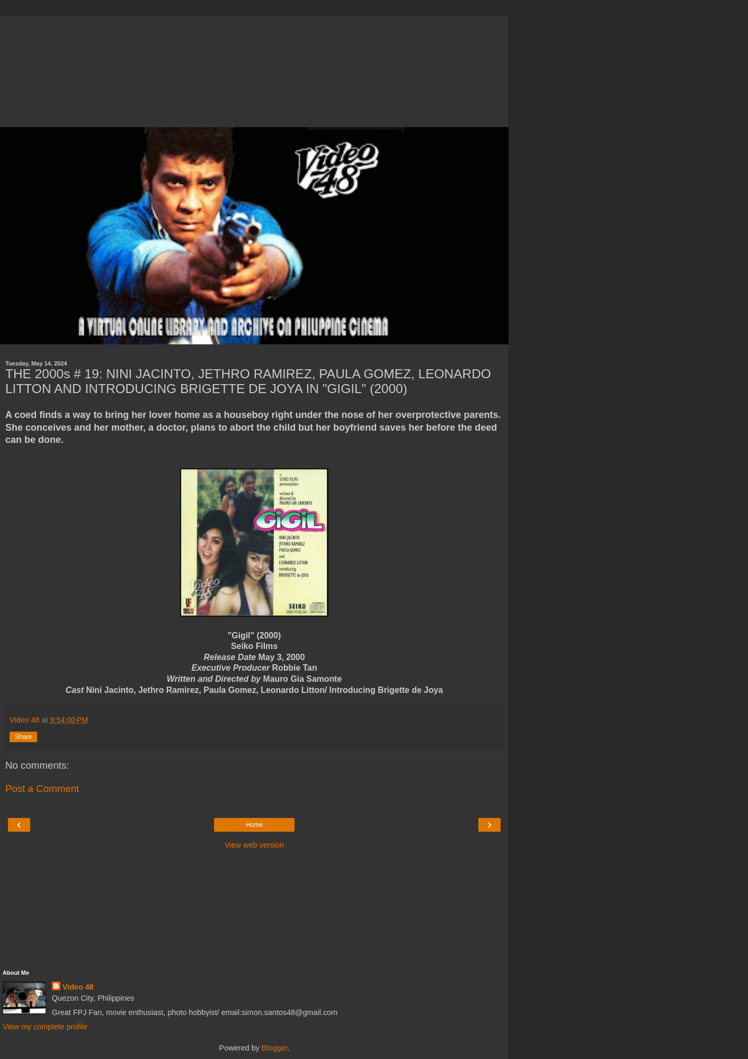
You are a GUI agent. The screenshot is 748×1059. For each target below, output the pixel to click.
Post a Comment (42, 788)
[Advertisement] (254, 69)
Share (23, 737)
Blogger (275, 1048)
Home (254, 825)
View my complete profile (45, 1026)
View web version (254, 845)
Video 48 (78, 987)
